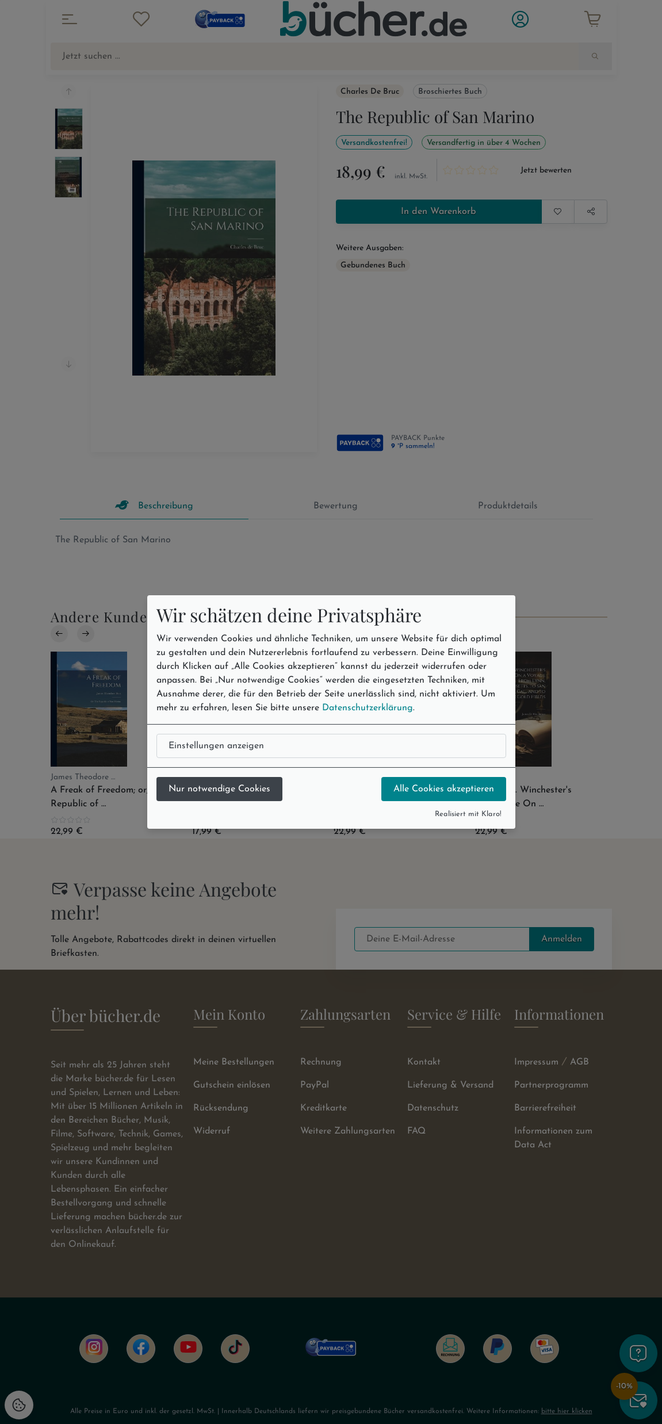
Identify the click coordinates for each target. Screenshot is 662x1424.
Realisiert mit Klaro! (468, 814)
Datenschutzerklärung (367, 708)
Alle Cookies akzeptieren (443, 789)
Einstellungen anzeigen (216, 746)
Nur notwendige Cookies (219, 789)
